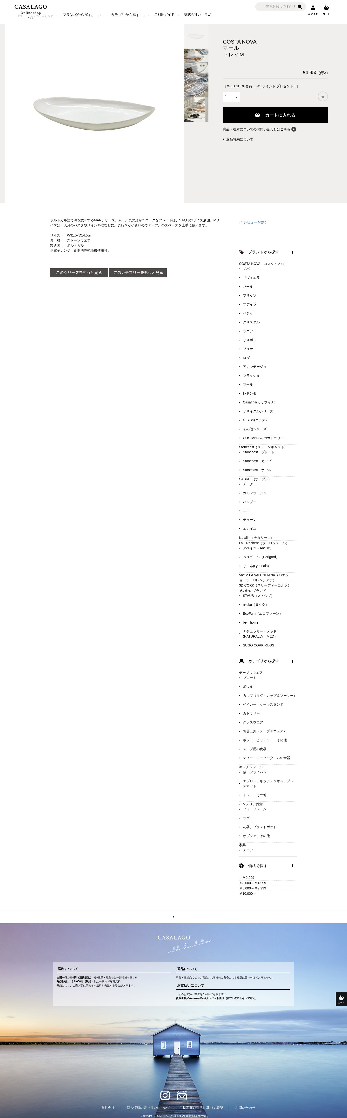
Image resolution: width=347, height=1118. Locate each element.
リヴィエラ (251, 278)
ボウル (248, 687)
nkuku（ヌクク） (256, 605)
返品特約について (239, 139)
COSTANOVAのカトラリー (263, 438)
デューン (249, 520)
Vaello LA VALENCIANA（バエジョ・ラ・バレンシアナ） (264, 577)
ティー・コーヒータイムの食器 (266, 758)
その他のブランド (252, 591)
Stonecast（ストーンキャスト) (262, 447)
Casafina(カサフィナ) (259, 402)
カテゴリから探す (125, 15)
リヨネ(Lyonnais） (257, 566)
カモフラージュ (255, 493)
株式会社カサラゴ (197, 14)
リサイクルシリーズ (258, 411)
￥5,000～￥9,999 (252, 888)
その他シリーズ (255, 429)
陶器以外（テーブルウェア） (265, 731)
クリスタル (251, 322)
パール (248, 286)
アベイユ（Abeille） (258, 548)
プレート (249, 678)
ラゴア (248, 331)
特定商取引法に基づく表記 (203, 1108)
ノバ (246, 269)
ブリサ (248, 349)
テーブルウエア (251, 673)
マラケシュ (251, 375)
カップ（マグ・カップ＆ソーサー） (270, 695)
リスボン (249, 340)
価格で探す (257, 866)
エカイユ (249, 528)
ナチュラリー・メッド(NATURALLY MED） (260, 633)
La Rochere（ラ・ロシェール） (264, 543)
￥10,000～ (247, 893)
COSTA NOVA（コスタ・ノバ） (263, 264)
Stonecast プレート (259, 452)
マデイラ (249, 304)
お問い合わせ (245, 1108)
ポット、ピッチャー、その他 (265, 740)
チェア (248, 850)
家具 (242, 845)
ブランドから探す (77, 15)
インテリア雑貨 (251, 804)
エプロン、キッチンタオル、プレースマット (270, 783)
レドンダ (249, 393)
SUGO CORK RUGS (258, 645)
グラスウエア (253, 722)
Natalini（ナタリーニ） (256, 538)
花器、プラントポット (260, 827)
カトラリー (251, 713)
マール (248, 384)
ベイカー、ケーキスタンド (263, 704)
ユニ (246, 511)
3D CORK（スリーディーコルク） (265, 585)
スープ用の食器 (255, 749)
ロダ (246, 358)
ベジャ (248, 313)
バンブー (249, 502)
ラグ (246, 818)
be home (251, 622)
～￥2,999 (246, 878)
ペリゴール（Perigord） (261, 557)
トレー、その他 (255, 795)
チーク (248, 484)
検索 (299, 6)
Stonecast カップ (257, 461)
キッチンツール (251, 767)
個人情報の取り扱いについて (149, 1108)
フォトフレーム (255, 809)
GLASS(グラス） (256, 420)
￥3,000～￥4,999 (252, 883)
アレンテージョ (255, 367)
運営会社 (108, 1108)
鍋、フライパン (255, 772)
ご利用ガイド (164, 14)
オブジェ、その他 (256, 836)
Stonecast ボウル (257, 470)
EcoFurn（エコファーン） (263, 613)
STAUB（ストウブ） (258, 596)
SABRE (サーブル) (254, 479)
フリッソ (249, 295)
